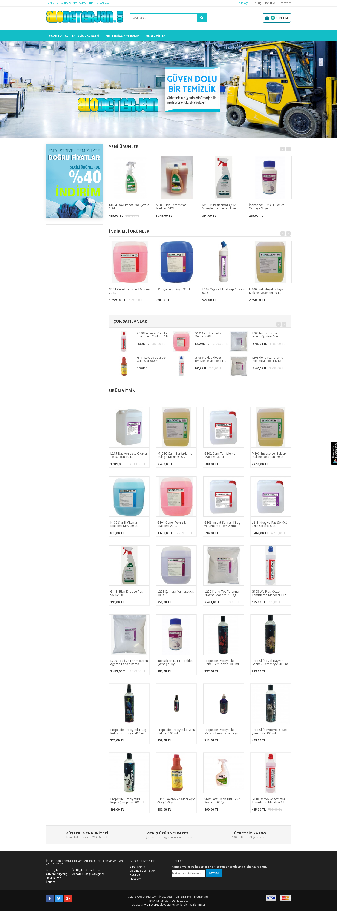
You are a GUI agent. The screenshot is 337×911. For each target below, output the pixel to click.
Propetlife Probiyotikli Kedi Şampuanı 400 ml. (270, 731)
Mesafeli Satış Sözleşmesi (88, 874)
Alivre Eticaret (150, 904)
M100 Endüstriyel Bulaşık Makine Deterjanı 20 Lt (266, 291)
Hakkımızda (53, 878)
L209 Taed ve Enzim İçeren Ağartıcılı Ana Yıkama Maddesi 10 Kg (266, 334)
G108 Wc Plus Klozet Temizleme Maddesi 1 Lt (210, 359)
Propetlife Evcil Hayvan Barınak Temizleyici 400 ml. (270, 662)
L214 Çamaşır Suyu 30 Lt (173, 289)
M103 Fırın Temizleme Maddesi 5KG (171, 206)
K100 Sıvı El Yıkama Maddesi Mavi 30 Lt (124, 524)
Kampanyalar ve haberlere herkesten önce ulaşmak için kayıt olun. (219, 866)
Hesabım (135, 878)
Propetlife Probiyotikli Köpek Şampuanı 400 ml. (127, 800)
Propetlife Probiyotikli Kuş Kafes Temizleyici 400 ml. (128, 731)
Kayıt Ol (271, 3)
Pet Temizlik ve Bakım (122, 35)
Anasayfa (52, 870)
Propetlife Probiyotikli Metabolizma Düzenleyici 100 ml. (221, 731)
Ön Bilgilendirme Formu (87, 870)
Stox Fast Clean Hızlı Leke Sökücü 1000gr (222, 800)
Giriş (258, 3)
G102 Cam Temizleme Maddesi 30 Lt (219, 455)
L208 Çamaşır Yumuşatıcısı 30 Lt (176, 593)
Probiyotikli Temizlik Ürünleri (74, 35)
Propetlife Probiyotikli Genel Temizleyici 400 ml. (221, 662)
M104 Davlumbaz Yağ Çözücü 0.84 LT (130, 206)
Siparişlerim (137, 866)
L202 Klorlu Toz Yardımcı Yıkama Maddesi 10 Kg (267, 359)
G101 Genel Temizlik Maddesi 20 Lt (129, 291)
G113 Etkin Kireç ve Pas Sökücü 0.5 (126, 593)
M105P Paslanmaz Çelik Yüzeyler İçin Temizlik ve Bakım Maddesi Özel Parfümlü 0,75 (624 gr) (223, 206)
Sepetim (286, 3)
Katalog (135, 874)
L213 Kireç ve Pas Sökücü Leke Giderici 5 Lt (269, 524)
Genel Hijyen (156, 35)
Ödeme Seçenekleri (143, 871)
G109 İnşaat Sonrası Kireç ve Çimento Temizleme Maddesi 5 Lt (222, 524)
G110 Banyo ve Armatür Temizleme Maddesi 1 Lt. (153, 334)
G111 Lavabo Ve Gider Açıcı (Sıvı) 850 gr (151, 359)
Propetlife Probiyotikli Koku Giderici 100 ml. (176, 731)
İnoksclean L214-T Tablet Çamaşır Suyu (266, 206)
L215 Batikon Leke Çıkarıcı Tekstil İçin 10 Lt (128, 455)
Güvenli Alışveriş (56, 874)
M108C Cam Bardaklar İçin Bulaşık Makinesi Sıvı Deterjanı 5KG (175, 455)
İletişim (50, 882)
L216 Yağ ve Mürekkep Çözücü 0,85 (223, 291)
